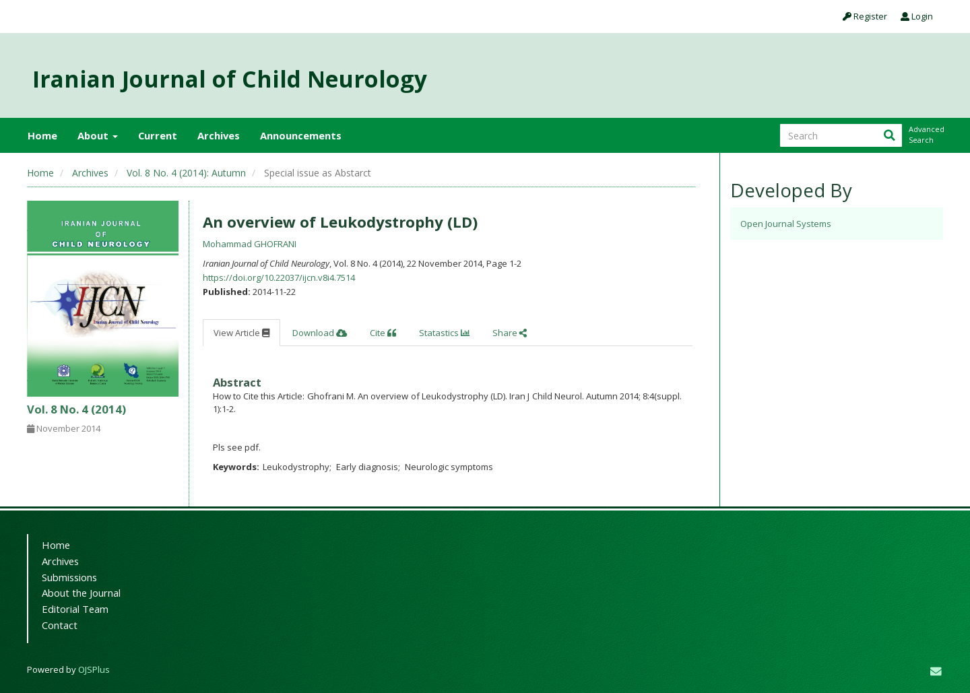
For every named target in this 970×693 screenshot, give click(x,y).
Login (917, 16)
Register (865, 16)
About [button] (97, 135)
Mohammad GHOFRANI (249, 244)
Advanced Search (925, 134)
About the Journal (81, 592)
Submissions (69, 577)
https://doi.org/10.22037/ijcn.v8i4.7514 (279, 277)
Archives (218, 135)
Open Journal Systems (785, 224)
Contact (59, 625)
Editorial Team (75, 609)
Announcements (301, 135)
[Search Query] (841, 135)
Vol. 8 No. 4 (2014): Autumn (186, 172)
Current (157, 135)
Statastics (444, 333)
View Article (241, 333)
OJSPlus (94, 669)
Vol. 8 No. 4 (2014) (76, 409)
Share (509, 333)
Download (319, 333)
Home (42, 135)
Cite (383, 333)
